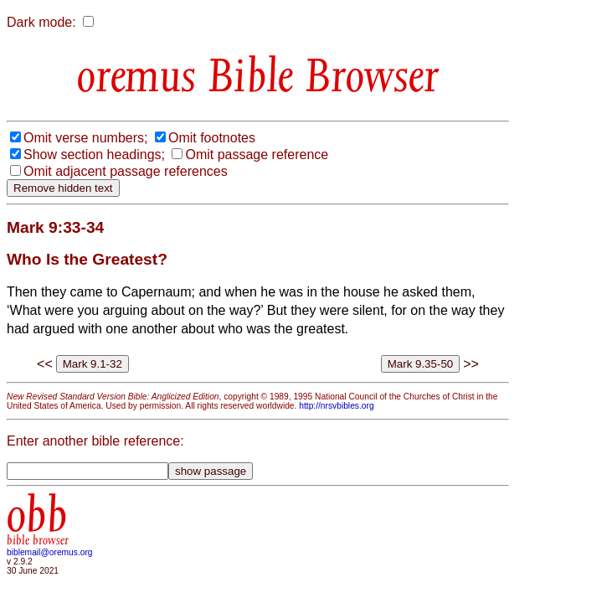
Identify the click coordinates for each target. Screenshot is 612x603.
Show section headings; (94, 154)
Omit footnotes (211, 138)
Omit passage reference (256, 154)
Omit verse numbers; (85, 138)
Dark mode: (41, 22)
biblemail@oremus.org (50, 552)
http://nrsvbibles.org (336, 405)
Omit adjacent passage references (125, 171)
